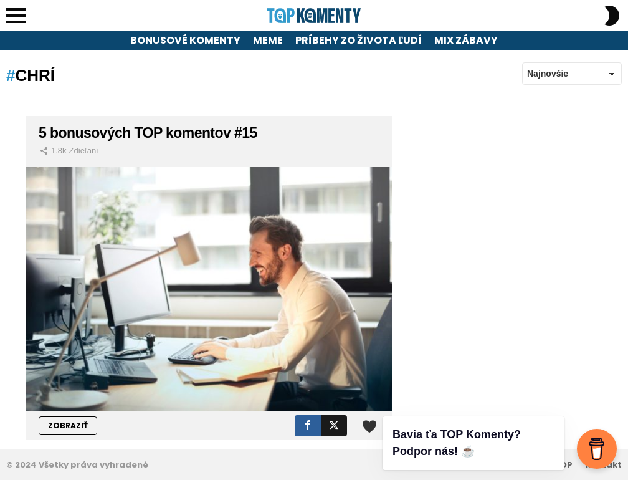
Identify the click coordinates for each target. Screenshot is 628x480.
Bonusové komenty (185, 40)
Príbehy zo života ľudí (358, 40)
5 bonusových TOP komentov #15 (148, 133)
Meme (268, 40)
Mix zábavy (466, 40)
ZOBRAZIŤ (68, 425)
